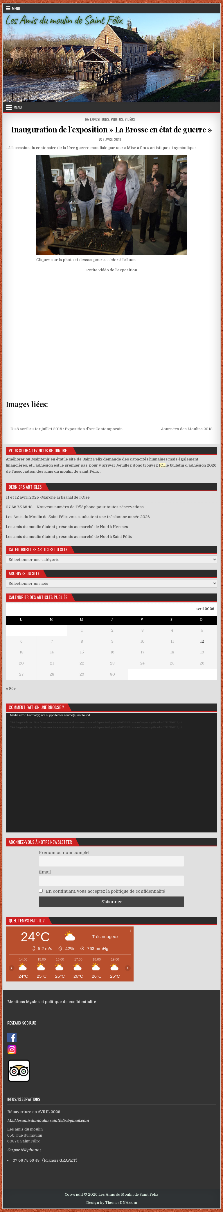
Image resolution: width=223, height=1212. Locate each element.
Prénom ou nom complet (64, 852)
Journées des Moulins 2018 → (189, 429)
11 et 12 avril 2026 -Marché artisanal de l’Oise (48, 497)
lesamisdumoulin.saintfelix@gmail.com (52, 1120)
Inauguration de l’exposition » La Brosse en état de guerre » (111, 129)
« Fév (11, 688)
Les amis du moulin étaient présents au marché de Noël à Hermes (67, 527)
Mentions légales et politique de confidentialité (51, 1002)
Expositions (99, 119)
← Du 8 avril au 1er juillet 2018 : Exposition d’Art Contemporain (64, 429)
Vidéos (130, 119)
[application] (111, 772)
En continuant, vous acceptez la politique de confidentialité (102, 891)
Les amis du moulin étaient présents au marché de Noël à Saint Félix (69, 536)
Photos (117, 119)
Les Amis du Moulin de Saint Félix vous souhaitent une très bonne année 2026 (78, 517)
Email (45, 872)
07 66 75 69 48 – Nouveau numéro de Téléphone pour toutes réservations (75, 507)
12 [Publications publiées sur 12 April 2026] (202, 641)
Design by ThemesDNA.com (111, 1203)
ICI (162, 465)
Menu (16, 8)
